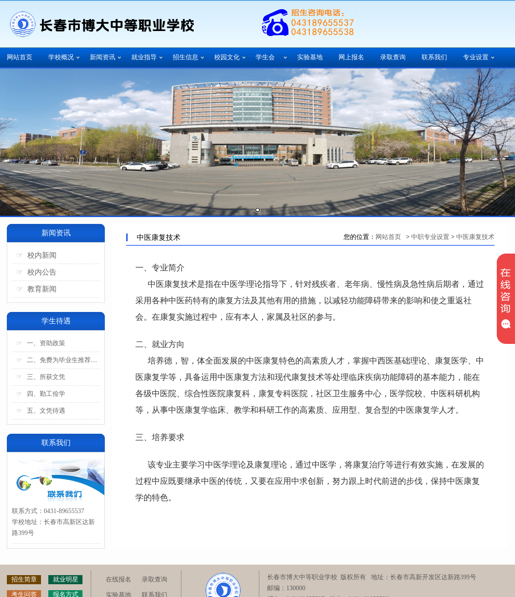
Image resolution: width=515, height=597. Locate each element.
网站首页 (19, 57)
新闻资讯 (102, 57)
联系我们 (434, 57)
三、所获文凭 (40, 377)
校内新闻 (36, 255)
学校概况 (61, 57)
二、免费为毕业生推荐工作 (58, 360)
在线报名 (118, 579)
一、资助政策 (40, 343)
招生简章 (24, 579)
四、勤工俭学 (40, 393)
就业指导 (144, 57)
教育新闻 (36, 289)
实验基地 (310, 57)
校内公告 (36, 272)
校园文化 (227, 57)
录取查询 (393, 57)
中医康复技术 (475, 237)
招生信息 (185, 57)
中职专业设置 (430, 237)
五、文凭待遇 (40, 410)
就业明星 (65, 579)
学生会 (265, 57)
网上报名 (351, 57)
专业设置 (476, 57)
